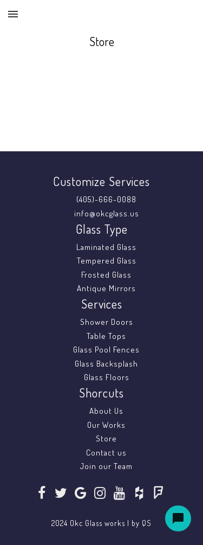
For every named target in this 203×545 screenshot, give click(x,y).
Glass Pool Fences (106, 349)
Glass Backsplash (106, 363)
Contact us (106, 452)
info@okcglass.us (106, 213)
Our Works (106, 425)
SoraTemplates (93, 511)
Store (106, 438)
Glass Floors (106, 377)
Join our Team (106, 466)
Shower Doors (106, 322)
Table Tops (106, 336)
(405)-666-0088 (106, 199)
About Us (106, 411)
